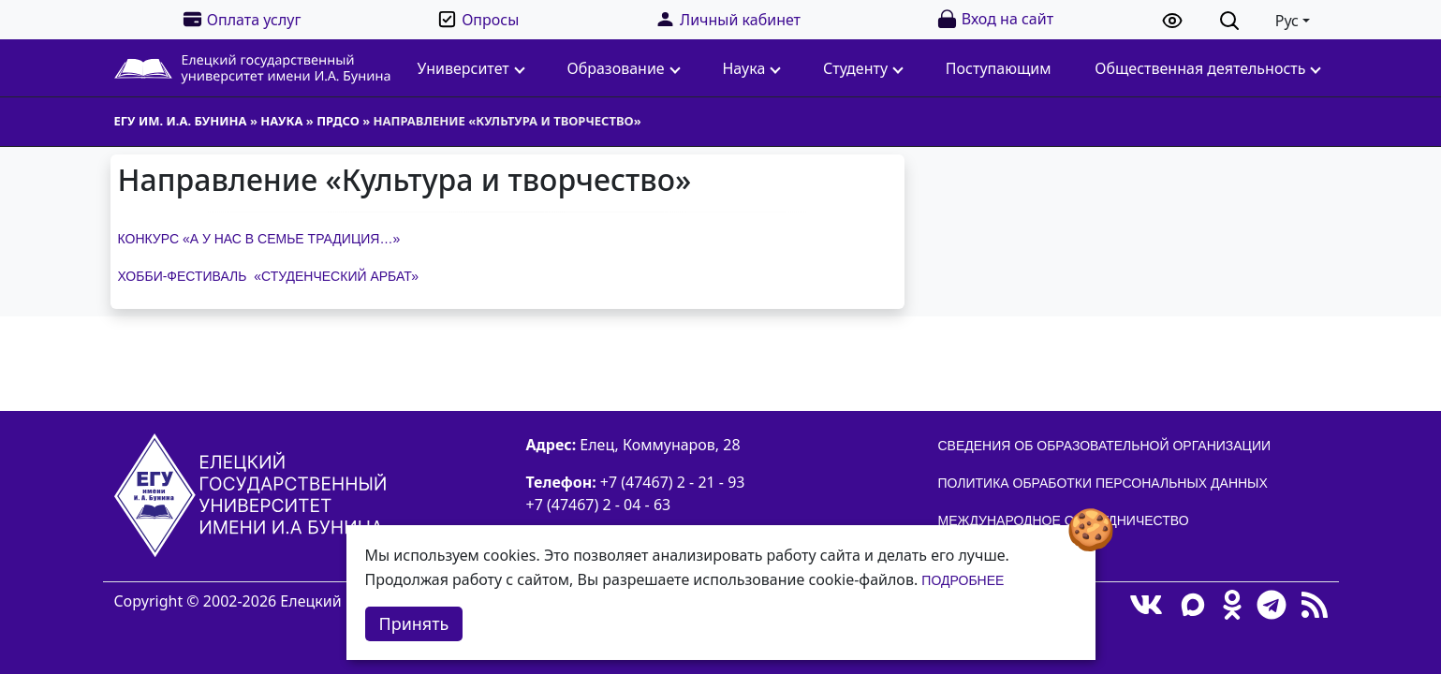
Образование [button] (624, 68)
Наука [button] (751, 68)
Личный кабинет (727, 19)
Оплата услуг (241, 19)
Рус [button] (1287, 20)
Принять (414, 623)
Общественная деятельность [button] (1208, 68)
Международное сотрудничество (1063, 520)
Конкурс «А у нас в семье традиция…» (259, 238)
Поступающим (998, 68)
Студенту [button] (863, 68)
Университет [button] (471, 68)
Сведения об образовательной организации (1105, 445)
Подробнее (962, 580)
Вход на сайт (994, 19)
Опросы (477, 19)
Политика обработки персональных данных (1103, 483)
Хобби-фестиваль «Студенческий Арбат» (268, 276)
